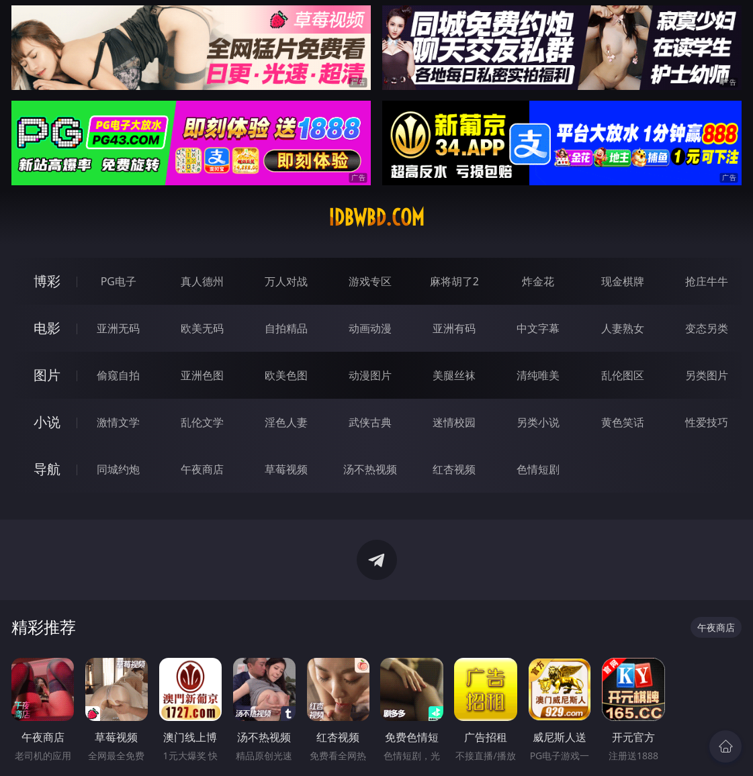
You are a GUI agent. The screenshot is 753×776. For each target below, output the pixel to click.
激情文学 (118, 422)
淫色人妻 (286, 422)
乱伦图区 (622, 375)
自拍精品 (286, 328)
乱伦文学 (202, 422)
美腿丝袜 (454, 375)
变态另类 (706, 328)
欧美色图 (286, 375)
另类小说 (538, 422)
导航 (47, 469)
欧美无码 (202, 328)
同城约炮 (118, 469)
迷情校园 (454, 422)
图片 (47, 375)
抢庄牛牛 (706, 281)
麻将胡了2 (454, 281)
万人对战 (286, 281)
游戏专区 (370, 281)
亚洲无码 (118, 328)
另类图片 (706, 375)
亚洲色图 (202, 375)
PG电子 (118, 281)
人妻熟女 (622, 328)
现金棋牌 (622, 281)
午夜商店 (202, 469)
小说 (47, 422)
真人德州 (202, 281)
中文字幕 (538, 328)
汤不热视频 (370, 469)
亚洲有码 (454, 328)
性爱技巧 (706, 422)
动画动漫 (370, 328)
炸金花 (538, 281)
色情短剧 (538, 469)
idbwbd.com (376, 217)
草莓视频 (286, 469)
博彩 (47, 281)
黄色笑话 (622, 422)
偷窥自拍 (118, 375)
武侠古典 (370, 422)
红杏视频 (454, 469)
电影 (47, 328)
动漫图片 (370, 375)
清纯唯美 (538, 375)
